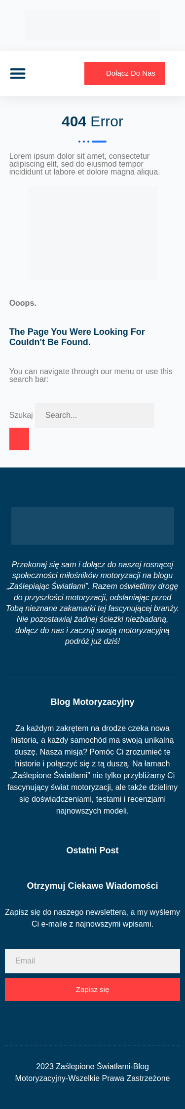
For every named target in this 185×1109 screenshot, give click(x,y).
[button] (17, 73)
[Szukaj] (19, 439)
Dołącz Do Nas (130, 73)
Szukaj (21, 415)
